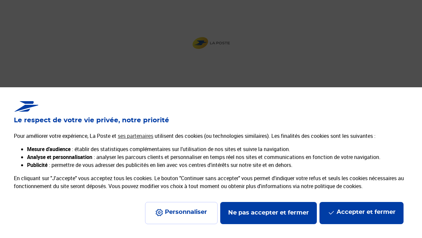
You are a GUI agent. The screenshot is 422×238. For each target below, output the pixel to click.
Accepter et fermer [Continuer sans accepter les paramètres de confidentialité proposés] (366, 212)
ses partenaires (135, 135)
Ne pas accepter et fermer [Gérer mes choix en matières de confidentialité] (268, 213)
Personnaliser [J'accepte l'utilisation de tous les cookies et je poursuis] (186, 212)
